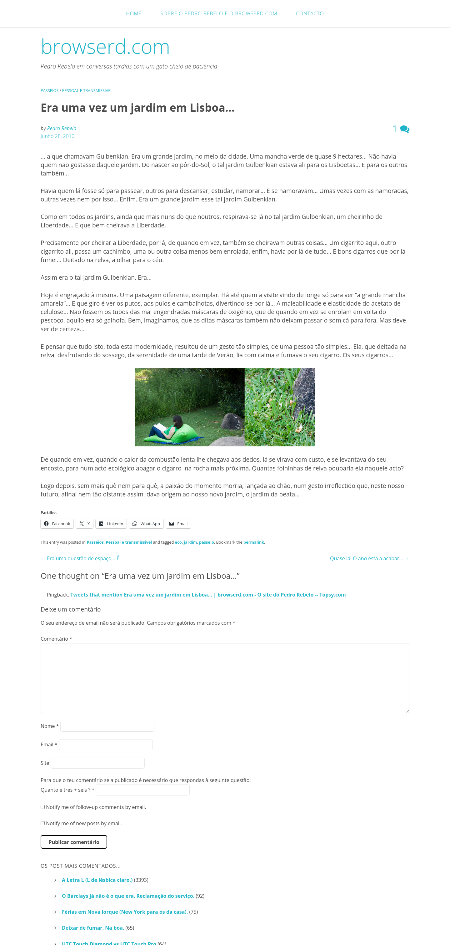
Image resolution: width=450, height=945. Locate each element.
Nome (50, 726)
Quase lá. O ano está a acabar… (369, 558)
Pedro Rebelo (61, 128)
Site (45, 763)
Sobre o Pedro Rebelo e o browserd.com (218, 13)
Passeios (49, 90)
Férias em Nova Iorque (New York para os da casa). (125, 911)
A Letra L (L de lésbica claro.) (97, 879)
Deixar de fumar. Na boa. (93, 927)
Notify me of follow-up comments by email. (96, 807)
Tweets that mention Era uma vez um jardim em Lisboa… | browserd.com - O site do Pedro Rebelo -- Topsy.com (208, 594)
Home (134, 13)
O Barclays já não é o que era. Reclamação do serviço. (128, 895)
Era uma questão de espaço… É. (81, 558)
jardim (190, 542)
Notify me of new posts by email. (84, 823)
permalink (253, 542)
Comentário (56, 638)
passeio (206, 542)
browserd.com (105, 46)
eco (178, 542)
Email (49, 744)
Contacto (310, 13)
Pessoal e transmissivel (87, 90)
